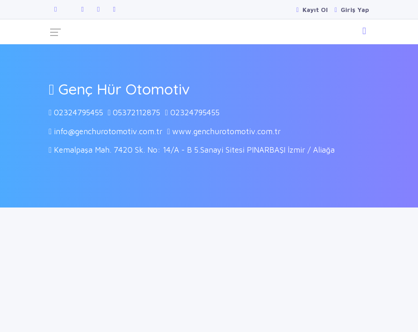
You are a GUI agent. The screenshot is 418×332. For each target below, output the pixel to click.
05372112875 (136, 112)
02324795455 (78, 112)
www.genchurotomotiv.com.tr (226, 131)
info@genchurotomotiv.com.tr (108, 131)
